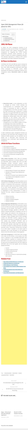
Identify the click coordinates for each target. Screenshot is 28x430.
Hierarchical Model (8, 373)
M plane (20, 373)
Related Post (7, 40)
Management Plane (5, 375)
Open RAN (3, 20)
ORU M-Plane (5, 36)
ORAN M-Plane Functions (9, 39)
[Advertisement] (14, 11)
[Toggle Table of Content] (12, 34)
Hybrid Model (15, 373)
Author (4, 29)
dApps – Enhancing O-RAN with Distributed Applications (6, 414)
